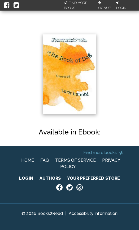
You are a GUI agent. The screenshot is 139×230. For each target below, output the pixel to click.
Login (121, 5)
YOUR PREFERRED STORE (93, 178)
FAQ (44, 160)
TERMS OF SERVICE (75, 160)
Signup (104, 5)
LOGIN (26, 178)
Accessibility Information (93, 213)
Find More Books (75, 5)
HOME (27, 160)
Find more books (103, 152)
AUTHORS (50, 178)
